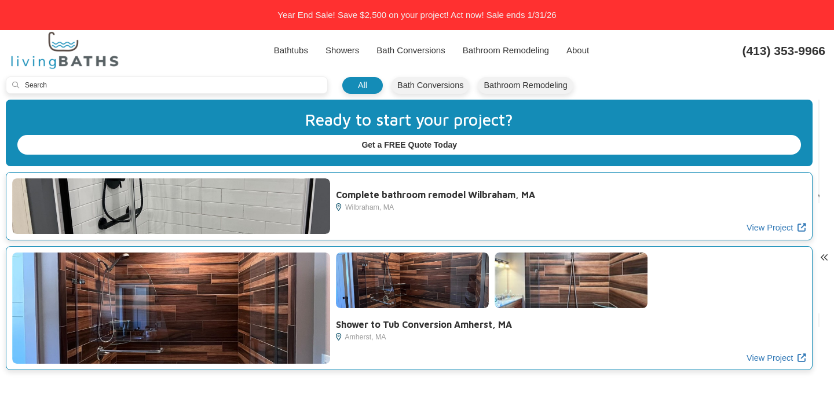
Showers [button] (342, 50)
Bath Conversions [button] (410, 50)
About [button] (577, 50)
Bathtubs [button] (291, 50)
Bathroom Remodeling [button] (506, 50)
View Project (290, 228)
